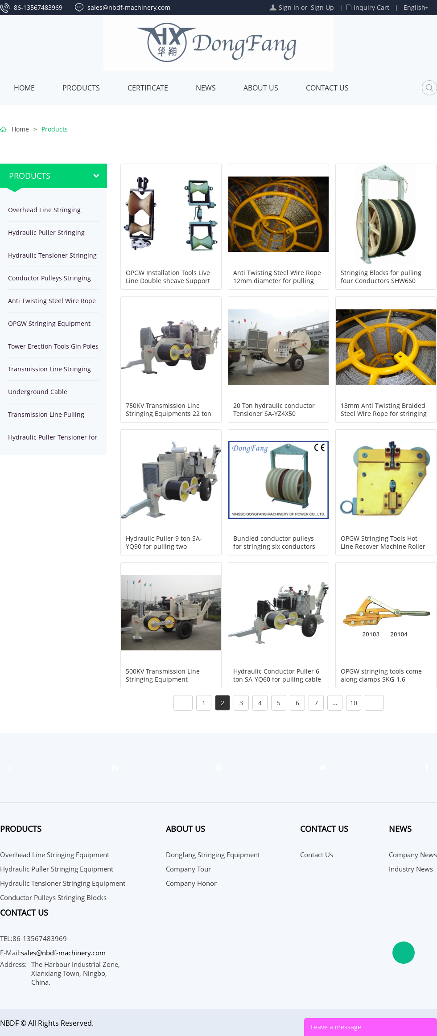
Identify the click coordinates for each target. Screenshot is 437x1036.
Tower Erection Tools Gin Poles (53, 346)
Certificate (148, 88)
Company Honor (191, 883)
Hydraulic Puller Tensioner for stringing (52, 440)
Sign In (289, 7)
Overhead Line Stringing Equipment (44, 213)
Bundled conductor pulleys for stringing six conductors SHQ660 (274, 546)
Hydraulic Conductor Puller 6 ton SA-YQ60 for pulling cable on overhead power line (277, 679)
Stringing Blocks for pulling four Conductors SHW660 (381, 277)
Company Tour (188, 868)
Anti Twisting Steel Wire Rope (52, 300)
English (414, 7)
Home (24, 88)
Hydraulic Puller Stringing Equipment (46, 236)
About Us (260, 88)
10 (353, 703)
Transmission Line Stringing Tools (49, 372)
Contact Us (327, 88)
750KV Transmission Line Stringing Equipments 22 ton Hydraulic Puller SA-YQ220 (168, 414)
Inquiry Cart (371, 7)
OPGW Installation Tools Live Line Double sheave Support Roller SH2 (168, 281)
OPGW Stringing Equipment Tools (49, 327)
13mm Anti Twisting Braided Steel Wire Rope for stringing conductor (384, 414)
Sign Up (322, 7)
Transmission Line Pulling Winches (46, 418)
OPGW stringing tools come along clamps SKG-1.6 (381, 675)
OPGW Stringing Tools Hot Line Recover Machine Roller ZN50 (383, 546)
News (206, 88)
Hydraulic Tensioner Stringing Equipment (52, 259)
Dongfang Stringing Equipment (213, 854)
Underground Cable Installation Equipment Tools (50, 395)
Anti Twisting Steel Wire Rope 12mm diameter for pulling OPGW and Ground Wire (277, 281)
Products (81, 88)
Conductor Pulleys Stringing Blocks (49, 281)
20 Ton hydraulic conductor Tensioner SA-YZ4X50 (274, 410)
